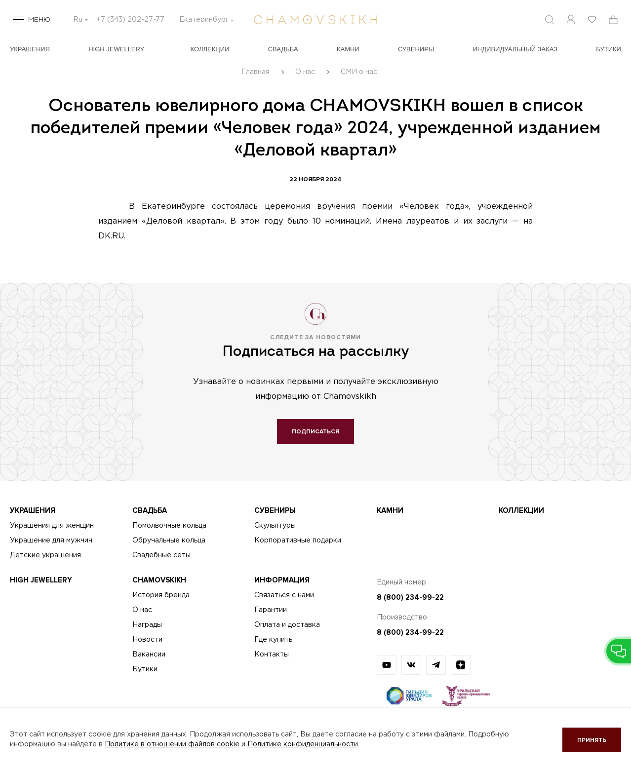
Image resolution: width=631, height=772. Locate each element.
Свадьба (283, 49)
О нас (142, 610)
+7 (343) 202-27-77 (130, 20)
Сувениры (416, 49)
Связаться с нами (284, 595)
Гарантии (270, 610)
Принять (591, 740)
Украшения (30, 49)
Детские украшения (45, 555)
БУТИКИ (608, 49)
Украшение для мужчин (51, 540)
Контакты (271, 654)
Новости (147, 640)
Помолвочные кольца (169, 526)
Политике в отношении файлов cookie (172, 744)
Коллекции (210, 49)
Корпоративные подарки (297, 540)
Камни (348, 49)
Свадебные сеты (161, 555)
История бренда (161, 595)
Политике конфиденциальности (302, 744)
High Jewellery (116, 49)
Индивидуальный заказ (515, 49)
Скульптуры (275, 526)
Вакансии (148, 654)
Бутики (145, 669)
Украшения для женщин (52, 526)
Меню (39, 20)
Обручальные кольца (168, 540)
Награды (147, 625)
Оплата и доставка (287, 625)
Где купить (273, 640)
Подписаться (315, 431)
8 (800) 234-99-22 (410, 597)
